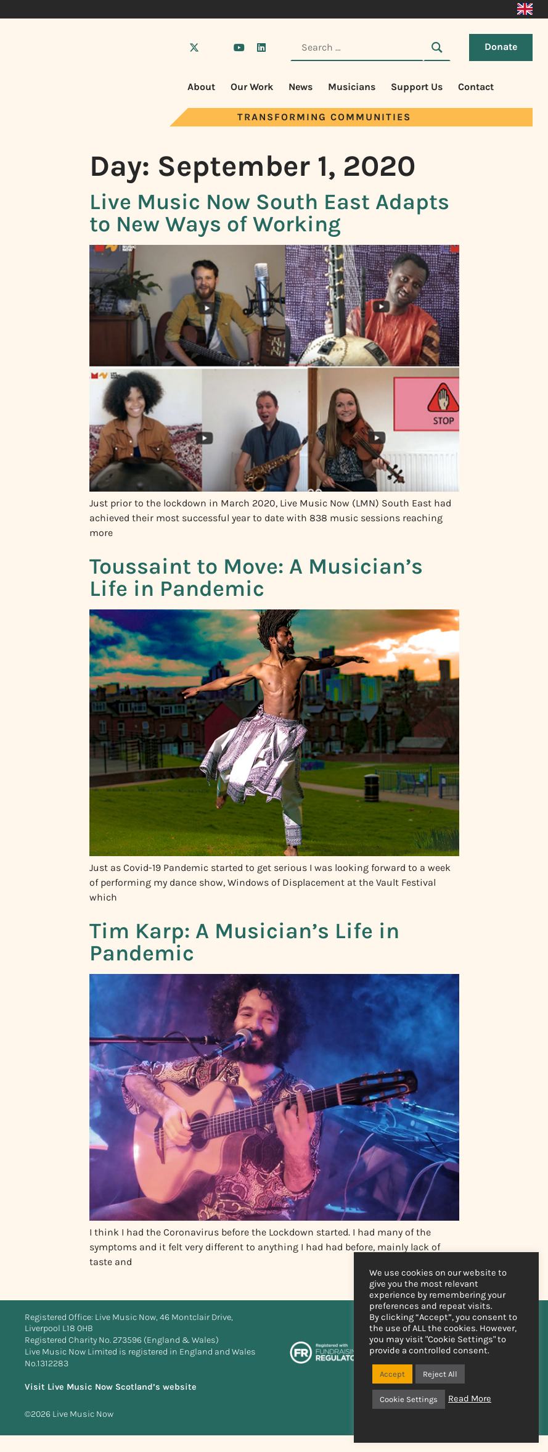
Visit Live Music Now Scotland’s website (111, 1387)
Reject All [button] (440, 1374)
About (201, 87)
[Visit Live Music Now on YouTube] (239, 47)
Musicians (351, 87)
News (300, 87)
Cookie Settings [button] (409, 1399)
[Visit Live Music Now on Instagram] (216, 47)
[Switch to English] (525, 9)
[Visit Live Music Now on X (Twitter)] (194, 47)
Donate (501, 46)
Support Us (417, 87)
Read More (469, 1398)
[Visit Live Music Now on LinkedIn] (261, 47)
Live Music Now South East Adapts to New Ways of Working (269, 213)
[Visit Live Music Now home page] (61, 123)
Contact (476, 87)
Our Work (252, 87)
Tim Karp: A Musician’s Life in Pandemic (244, 942)
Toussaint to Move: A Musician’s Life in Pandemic (256, 577)
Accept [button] (392, 1374)
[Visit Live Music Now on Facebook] (172, 47)
